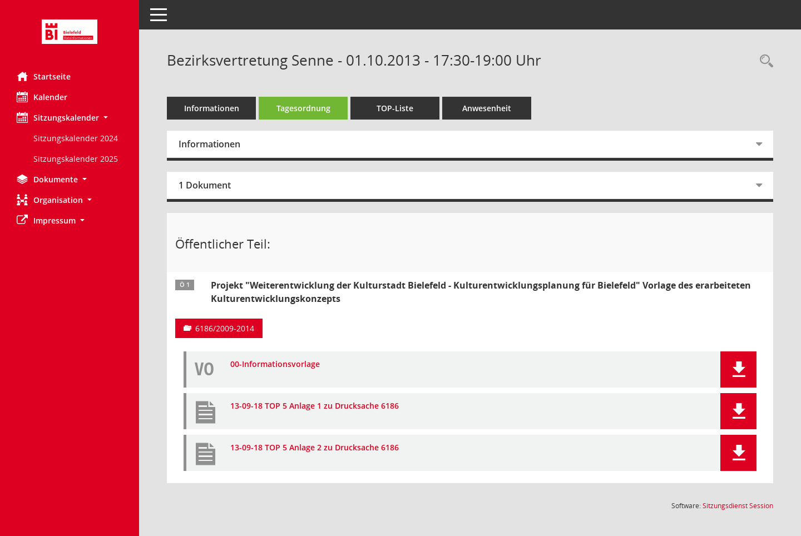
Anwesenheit (486, 108)
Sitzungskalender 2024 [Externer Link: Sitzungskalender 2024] (75, 138)
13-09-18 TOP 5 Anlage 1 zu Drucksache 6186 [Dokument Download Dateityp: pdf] (314, 406)
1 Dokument (205, 185)
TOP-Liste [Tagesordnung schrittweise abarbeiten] (395, 108)
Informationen (211, 108)
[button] (69, 117)
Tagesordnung (303, 108)
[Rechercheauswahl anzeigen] (763, 61)
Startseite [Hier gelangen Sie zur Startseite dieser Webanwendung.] (44, 76)
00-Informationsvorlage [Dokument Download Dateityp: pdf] (275, 364)
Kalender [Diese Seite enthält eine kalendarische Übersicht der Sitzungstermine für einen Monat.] (42, 96)
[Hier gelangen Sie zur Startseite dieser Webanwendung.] (69, 31)
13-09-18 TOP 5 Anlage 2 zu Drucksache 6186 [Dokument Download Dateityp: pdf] (314, 448)
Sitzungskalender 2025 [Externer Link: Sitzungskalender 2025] (75, 158)
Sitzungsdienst (738, 505)
